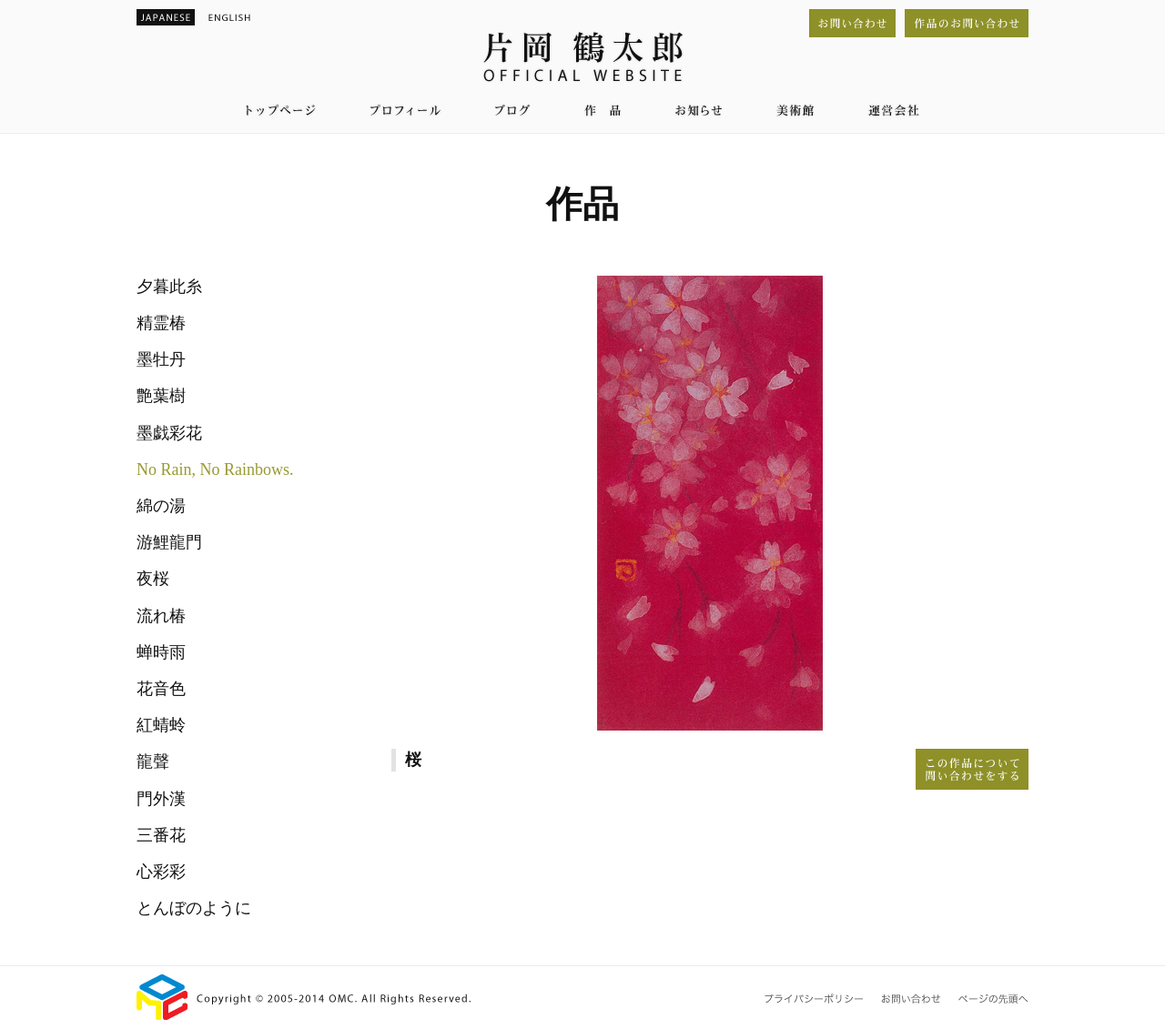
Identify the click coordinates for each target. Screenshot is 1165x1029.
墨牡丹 (161, 359)
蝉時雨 (161, 652)
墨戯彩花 (169, 433)
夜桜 (153, 579)
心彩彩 (161, 872)
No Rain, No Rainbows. (215, 469)
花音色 (161, 689)
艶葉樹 (161, 396)
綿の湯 (161, 506)
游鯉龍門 (169, 542)
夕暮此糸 (169, 286)
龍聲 (153, 761)
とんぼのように (194, 908)
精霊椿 (161, 323)
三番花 (161, 835)
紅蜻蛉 (161, 725)
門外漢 (161, 799)
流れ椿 (161, 616)
